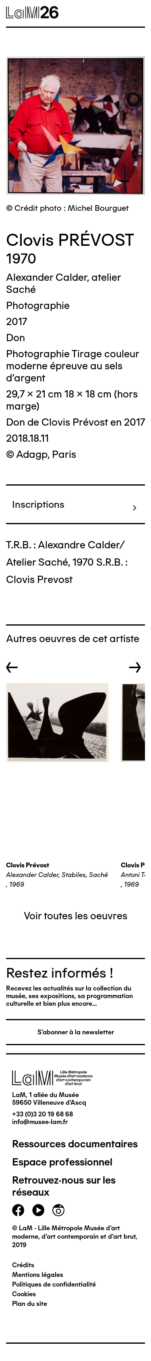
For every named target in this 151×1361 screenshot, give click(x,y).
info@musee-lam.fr (40, 1122)
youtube (38, 1210)
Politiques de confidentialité (54, 1284)
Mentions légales (37, 1275)
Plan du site (29, 1303)
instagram (58, 1210)
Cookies (24, 1294)
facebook (18, 1210)
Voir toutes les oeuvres (75, 916)
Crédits (23, 1265)
